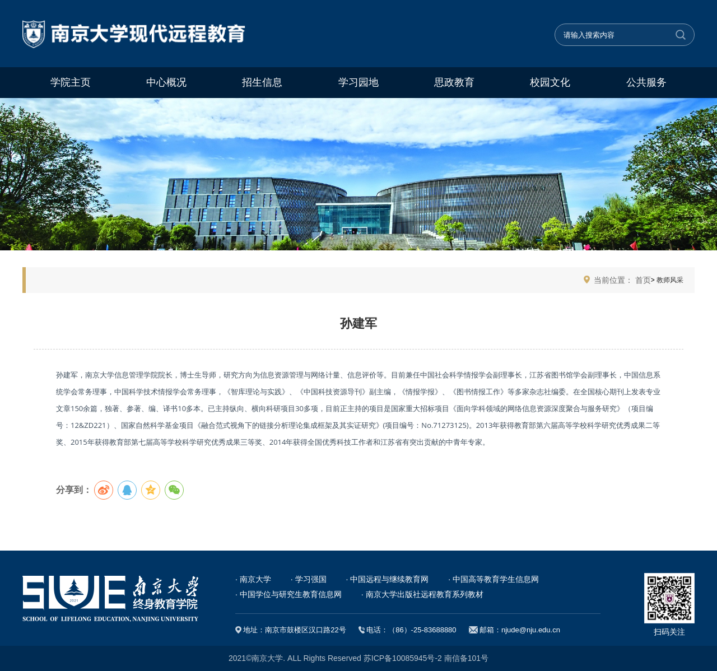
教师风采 (669, 280)
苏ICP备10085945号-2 (403, 658)
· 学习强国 (309, 579)
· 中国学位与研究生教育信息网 (288, 594)
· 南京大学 (253, 579)
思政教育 (454, 82)
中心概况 (166, 82)
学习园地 (358, 82)
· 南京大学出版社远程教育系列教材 (422, 594)
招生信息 (262, 82)
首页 (643, 280)
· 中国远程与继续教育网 (387, 579)
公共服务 (646, 82)
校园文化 (550, 82)
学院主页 (70, 82)
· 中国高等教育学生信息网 (493, 579)
